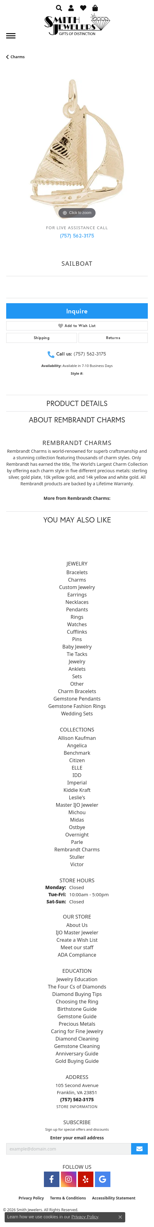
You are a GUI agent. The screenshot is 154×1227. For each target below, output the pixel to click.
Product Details (77, 403)
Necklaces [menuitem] (77, 602)
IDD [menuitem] (77, 775)
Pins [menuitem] (77, 639)
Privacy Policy (31, 1198)
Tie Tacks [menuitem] (77, 654)
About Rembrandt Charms (77, 420)
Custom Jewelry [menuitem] (77, 587)
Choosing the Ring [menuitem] (77, 1001)
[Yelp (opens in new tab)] (85, 1179)
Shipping (41, 337)
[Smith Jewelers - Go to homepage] (77, 25)
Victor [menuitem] (76, 864)
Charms (18, 56)
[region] (77, 149)
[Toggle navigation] (11, 36)
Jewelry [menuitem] (77, 661)
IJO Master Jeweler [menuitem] (77, 932)
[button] (59, 7)
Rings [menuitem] (77, 617)
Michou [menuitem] (77, 812)
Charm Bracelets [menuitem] (77, 691)
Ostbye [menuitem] (77, 827)
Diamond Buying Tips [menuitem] (77, 994)
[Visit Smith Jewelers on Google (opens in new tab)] (102, 1179)
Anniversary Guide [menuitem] (77, 1053)
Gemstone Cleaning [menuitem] (77, 1046)
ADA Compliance (77, 954)
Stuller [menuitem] (77, 857)
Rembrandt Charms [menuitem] (77, 849)
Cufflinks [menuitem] (77, 631)
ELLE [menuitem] (77, 767)
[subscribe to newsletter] (139, 1149)
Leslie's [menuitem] (77, 797)
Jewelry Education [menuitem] (77, 979)
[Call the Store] (77, 1099)
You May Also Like (77, 520)
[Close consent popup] (120, 1217)
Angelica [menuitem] (77, 745)
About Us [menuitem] (77, 925)
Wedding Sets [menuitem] (77, 713)
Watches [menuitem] (77, 624)
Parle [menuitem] (77, 842)
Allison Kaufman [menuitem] (77, 738)
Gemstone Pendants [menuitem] (77, 698)
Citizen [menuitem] (77, 760)
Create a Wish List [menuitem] (76, 940)
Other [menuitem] (77, 683)
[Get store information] (76, 1106)
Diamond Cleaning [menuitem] (76, 1038)
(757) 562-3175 (77, 235)
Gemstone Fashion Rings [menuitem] (77, 706)
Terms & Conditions (68, 1198)
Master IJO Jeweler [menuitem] (77, 804)
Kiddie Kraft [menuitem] (76, 790)
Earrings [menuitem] (77, 594)
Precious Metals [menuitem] (77, 1023)
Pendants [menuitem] (77, 609)
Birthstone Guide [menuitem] (77, 1009)
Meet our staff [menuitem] (77, 947)
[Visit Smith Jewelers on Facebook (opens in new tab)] (51, 1179)
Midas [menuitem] (77, 819)
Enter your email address (77, 1138)
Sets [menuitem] (77, 676)
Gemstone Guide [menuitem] (77, 1016)
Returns (113, 337)
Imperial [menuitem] (77, 782)
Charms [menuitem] (77, 579)
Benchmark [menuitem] (77, 752)
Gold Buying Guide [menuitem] (77, 1061)
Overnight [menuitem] (77, 834)
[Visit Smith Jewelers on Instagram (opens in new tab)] (68, 1179)
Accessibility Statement (113, 1198)
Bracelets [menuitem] (77, 572)
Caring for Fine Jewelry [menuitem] (77, 1031)
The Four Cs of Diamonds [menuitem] (77, 986)
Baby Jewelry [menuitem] (77, 646)
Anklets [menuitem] (76, 669)
